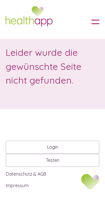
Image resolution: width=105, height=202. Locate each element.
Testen (52, 160)
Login (52, 147)
